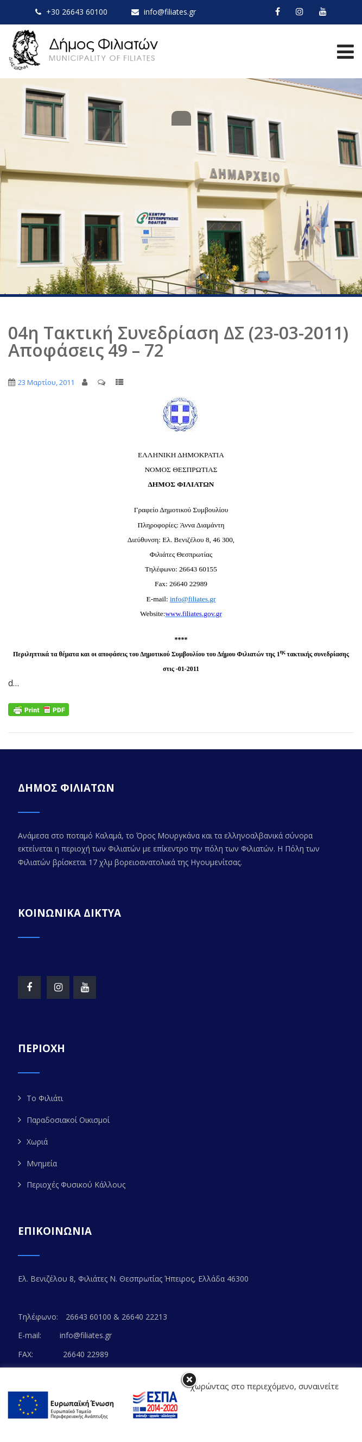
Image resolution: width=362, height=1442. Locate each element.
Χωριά (37, 1141)
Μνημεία (42, 1163)
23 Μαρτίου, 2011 (46, 382)
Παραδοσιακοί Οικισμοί (68, 1120)
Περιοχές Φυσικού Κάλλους (76, 1184)
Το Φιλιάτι (45, 1098)
